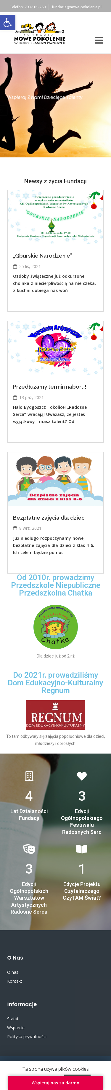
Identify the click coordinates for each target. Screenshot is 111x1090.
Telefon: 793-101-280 (28, 6)
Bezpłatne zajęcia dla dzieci (49, 518)
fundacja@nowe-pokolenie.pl (77, 6)
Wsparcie (16, 1027)
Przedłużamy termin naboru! (49, 387)
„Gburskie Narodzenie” (42, 256)
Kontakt (14, 981)
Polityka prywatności (26, 1036)
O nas (12, 972)
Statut (13, 1019)
